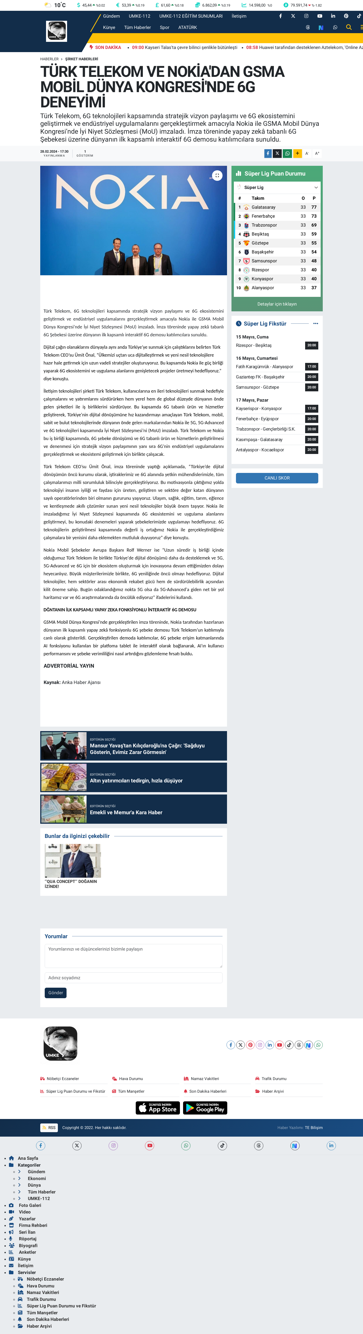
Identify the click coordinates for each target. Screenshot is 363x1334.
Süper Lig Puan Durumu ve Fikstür (72, 1091)
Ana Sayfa (23, 1158)
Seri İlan (22, 1232)
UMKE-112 (139, 16)
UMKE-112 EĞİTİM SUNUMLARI (191, 16)
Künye (109, 27)
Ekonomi (32, 1178)
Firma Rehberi (28, 1225)
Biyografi (23, 1245)
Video (20, 1212)
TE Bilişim (314, 1127)
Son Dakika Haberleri (205, 1091)
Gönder (55, 992)
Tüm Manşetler (128, 1091)
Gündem (111, 16)
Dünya (29, 1185)
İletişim (239, 16)
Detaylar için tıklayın (277, 304)
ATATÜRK (187, 27)
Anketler (22, 1252)
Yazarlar (22, 1218)
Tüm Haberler (137, 27)
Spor (164, 27)
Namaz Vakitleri (201, 1078)
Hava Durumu (127, 1078)
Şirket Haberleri (81, 59)
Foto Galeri (25, 1205)
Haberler (49, 59)
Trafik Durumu (270, 1078)
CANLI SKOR (277, 478)
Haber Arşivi (269, 1091)
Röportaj (22, 1238)
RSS (49, 1127)
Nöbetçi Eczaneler (59, 1078)
